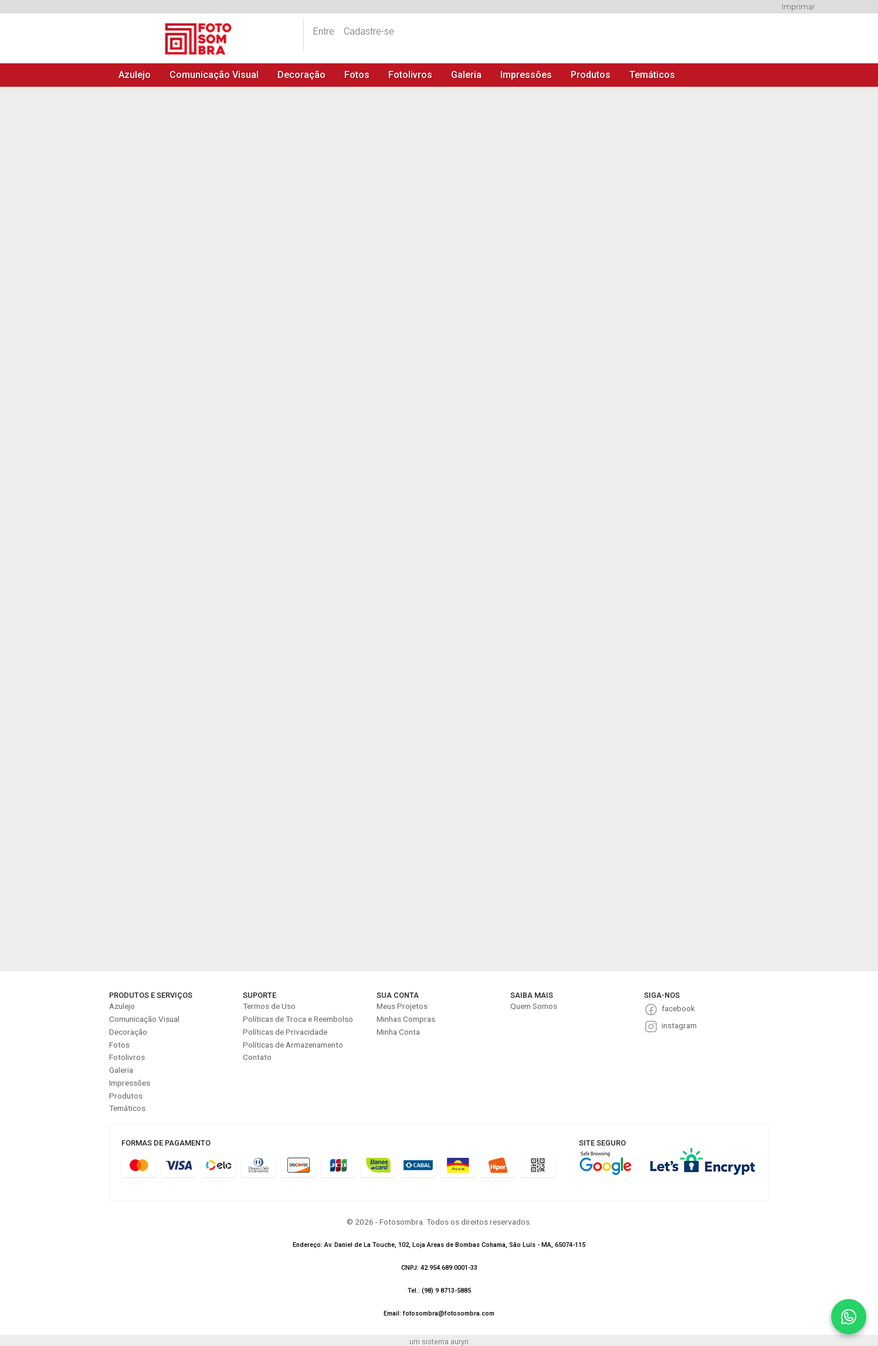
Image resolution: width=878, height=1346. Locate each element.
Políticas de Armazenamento (293, 1044)
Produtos (591, 74)
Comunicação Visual (214, 74)
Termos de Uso (269, 1006)
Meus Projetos (402, 1006)
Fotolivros (410, 74)
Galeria (466, 74)
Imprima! (798, 6)
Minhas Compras (406, 1019)
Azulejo (134, 74)
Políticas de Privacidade (285, 1031)
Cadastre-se (369, 31)
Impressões (526, 74)
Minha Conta (398, 1031)
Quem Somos (533, 1006)
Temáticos (652, 74)
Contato (257, 1057)
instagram (679, 1025)
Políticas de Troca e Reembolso (298, 1019)
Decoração (301, 74)
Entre (323, 31)
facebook (678, 1008)
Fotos (356, 74)
